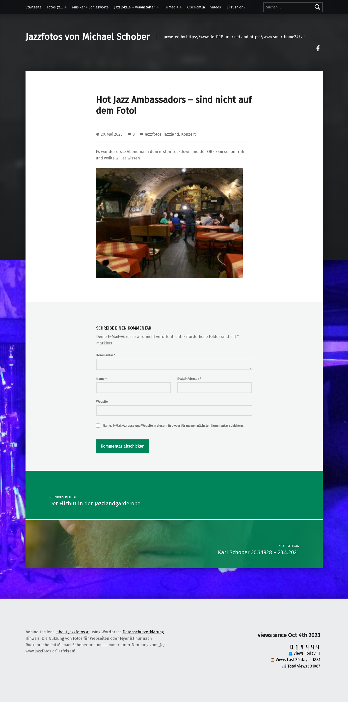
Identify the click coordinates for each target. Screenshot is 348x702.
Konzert (188, 134)
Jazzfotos (153, 134)
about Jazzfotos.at (73, 632)
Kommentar (105, 355)
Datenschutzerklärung (143, 632)
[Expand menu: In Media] (180, 7)
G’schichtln (196, 7)
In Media (171, 7)
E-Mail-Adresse (189, 379)
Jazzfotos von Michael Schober (88, 36)
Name (101, 379)
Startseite (34, 7)
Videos (215, 7)
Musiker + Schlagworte (90, 7)
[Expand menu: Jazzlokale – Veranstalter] (158, 7)
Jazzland (171, 134)
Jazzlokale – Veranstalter (134, 7)
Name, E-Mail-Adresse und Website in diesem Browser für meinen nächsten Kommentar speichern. (173, 425)
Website (102, 401)
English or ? (236, 7)
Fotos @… (55, 7)
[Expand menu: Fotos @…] (65, 7)
